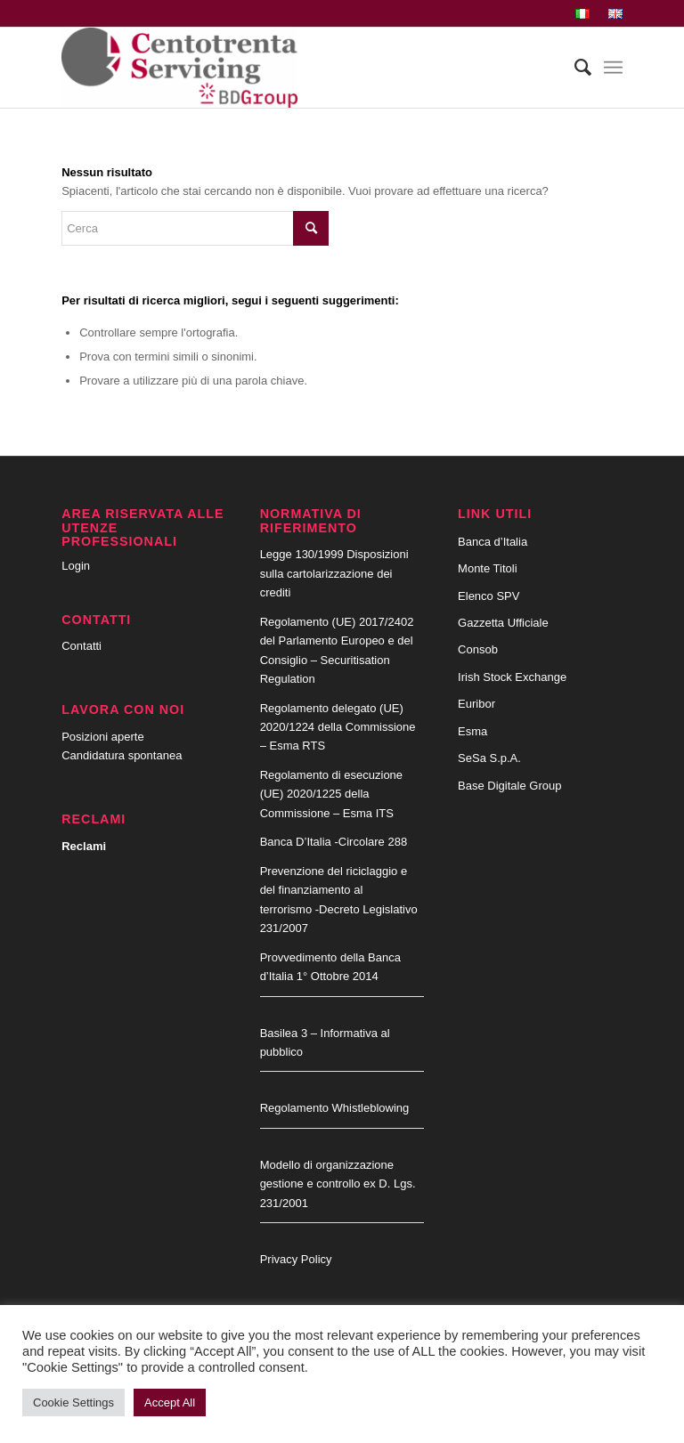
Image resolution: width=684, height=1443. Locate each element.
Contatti (81, 646)
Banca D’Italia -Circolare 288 (333, 841)
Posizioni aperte (102, 736)
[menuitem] (582, 14)
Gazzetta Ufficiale (503, 622)
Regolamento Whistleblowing (335, 1108)
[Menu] (613, 68)
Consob (478, 649)
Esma (472, 731)
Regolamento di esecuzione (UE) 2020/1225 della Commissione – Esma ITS (331, 794)
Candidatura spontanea (121, 755)
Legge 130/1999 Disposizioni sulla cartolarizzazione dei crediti (334, 573)
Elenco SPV (488, 596)
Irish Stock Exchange (512, 677)
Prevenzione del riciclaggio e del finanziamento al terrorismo (333, 890)
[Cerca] (574, 68)
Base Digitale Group (509, 785)
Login (75, 565)
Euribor (476, 703)
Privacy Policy (296, 1259)
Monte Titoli (487, 568)
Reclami (83, 846)
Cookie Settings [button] (73, 1402)
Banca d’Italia (492, 541)
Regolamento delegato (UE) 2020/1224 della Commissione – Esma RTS (338, 727)
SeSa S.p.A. (489, 758)
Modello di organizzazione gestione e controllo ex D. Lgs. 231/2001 (338, 1184)
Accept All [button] (169, 1402)
